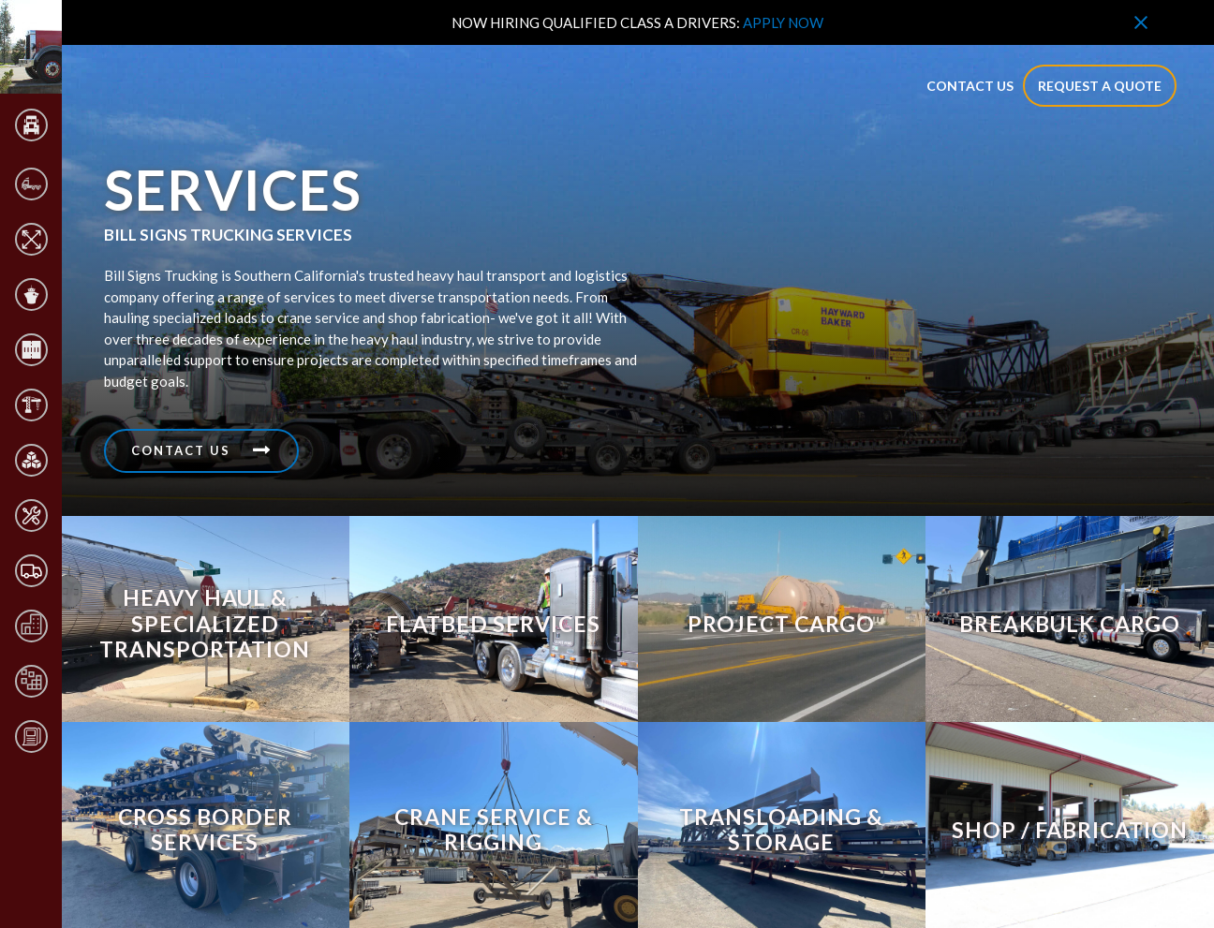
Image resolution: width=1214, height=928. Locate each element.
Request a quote (1100, 86)
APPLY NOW (783, 22)
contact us (970, 86)
